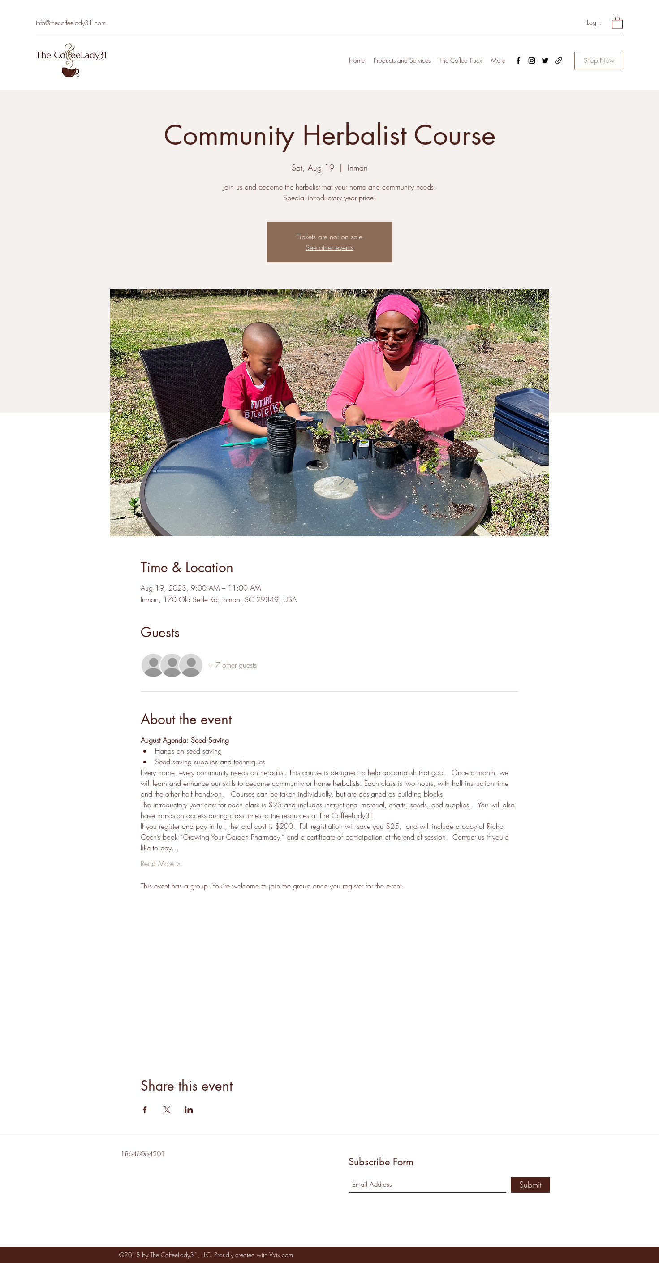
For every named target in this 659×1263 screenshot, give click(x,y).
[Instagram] (531, 60)
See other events (329, 247)
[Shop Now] (598, 60)
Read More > (161, 863)
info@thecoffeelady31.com (71, 22)
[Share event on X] (167, 1109)
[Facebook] (518, 60)
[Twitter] (545, 60)
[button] (617, 22)
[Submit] (530, 1185)
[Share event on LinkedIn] (189, 1109)
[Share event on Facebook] (145, 1109)
